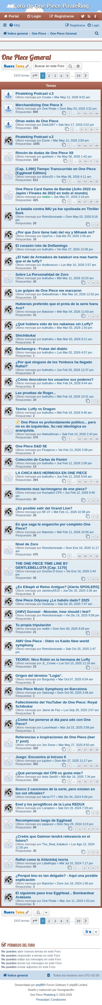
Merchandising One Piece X (39, 105)
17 (90, 481)
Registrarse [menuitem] (64, 16)
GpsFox (47, 236)
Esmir (46, 140)
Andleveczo (50, 264)
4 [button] (61, 75)
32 (96, 556)
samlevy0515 (51, 590)
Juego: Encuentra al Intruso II (41, 757)
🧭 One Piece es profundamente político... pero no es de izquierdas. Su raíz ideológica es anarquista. (56, 426)
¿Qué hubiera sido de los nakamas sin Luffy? (54, 324)
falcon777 (48, 796)
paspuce (48, 824)
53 (90, 113)
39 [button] (78, 75)
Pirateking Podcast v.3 (35, 93)
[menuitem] (14, 25)
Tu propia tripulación (33, 625)
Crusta (46, 97)
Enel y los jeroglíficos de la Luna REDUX (50, 804)
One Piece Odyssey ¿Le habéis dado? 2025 (52, 600)
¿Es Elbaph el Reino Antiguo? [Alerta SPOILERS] (57, 587)
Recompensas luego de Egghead (44, 820)
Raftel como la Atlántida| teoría (42, 860)
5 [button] (67, 75)
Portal (14, 16)
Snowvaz (48, 604)
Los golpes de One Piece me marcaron (49, 290)
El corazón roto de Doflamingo (41, 246)
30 (85, 556)
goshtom (48, 156)
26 (79, 201)
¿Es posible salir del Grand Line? (44, 508)
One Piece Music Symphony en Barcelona (51, 689)
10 (90, 129)
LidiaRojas (49, 863)
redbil (46, 628)
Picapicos (48, 449)
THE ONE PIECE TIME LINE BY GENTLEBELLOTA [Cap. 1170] (42, 565)
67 (90, 145)
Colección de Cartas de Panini (41, 459)
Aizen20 (47, 176)
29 (96, 201)
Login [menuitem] (36, 16)
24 (85, 439)
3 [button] (55, 75)
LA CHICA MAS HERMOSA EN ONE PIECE (51, 473)
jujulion (46, 760)
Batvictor (48, 311)
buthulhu (48, 249)
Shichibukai (26, 335)
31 (90, 556)
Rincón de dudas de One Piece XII (44, 153)
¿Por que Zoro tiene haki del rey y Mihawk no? (55, 232)
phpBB (40, 985)
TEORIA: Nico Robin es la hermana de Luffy (53, 659)
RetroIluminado (52, 216)
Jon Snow (48, 744)
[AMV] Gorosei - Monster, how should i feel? (53, 612)
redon (46, 196)
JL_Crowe (49, 663)
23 (79, 439)
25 (90, 439)
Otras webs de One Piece (37, 121)
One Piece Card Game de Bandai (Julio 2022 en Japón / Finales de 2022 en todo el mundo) (56, 191)
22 (79, 765)
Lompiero (48, 808)
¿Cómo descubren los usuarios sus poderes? (55, 379)
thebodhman (50, 294)
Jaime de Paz (51, 710)
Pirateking (49, 994)
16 (85, 481)
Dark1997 (48, 124)
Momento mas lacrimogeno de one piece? (51, 489)
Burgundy (48, 679)
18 (96, 481)
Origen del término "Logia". (39, 676)
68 (96, 145)
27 (85, 201)
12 (96, 161)
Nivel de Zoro (27, 544)
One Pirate (49, 108)
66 (85, 145)
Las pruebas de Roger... (36, 393)
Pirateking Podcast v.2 (35, 137)
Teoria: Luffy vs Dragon (35, 409)
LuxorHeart (49, 727)
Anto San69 (50, 776)
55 (96, 181)
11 (96, 129)
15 (79, 481)
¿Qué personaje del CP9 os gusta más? (49, 773)
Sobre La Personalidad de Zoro (42, 274)
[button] (35, 75)
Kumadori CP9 (52, 492)
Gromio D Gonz (52, 571)
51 (79, 113)
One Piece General (26, 57)
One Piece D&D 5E (31, 446)
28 (90, 201)
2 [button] (49, 75)
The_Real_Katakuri (55, 844)
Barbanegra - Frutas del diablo (41, 349)
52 (85, 113)
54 (96, 113)
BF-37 (46, 512)
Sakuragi (48, 692)
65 (79, 145)
